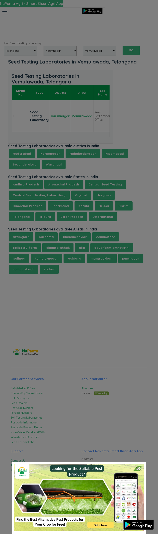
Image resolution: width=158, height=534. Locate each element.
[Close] (138, 468)
